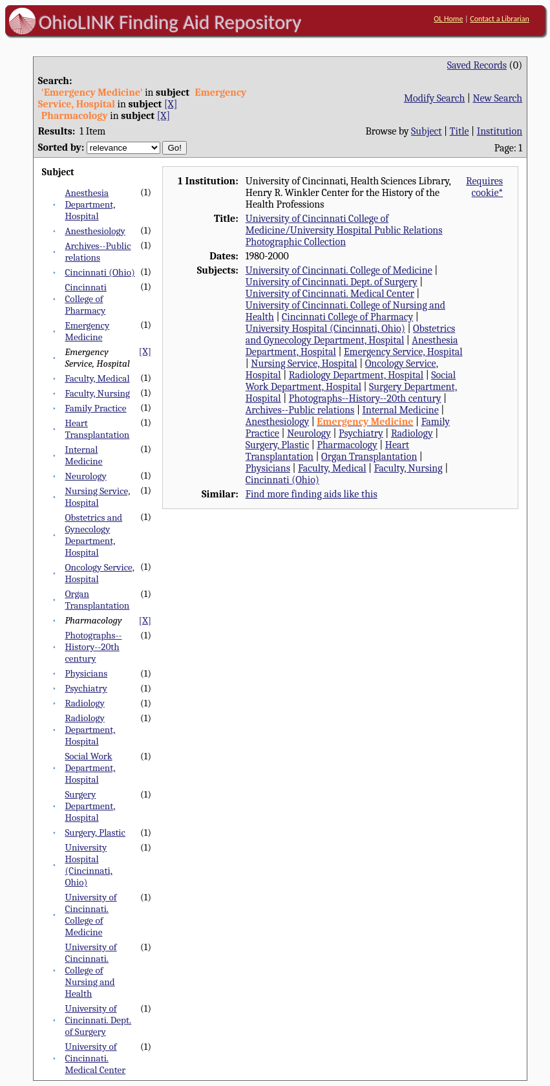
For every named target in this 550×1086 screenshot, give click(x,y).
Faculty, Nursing (97, 393)
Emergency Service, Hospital (403, 352)
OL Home (448, 18)
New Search (497, 98)
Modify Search (434, 98)
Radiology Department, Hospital (90, 729)
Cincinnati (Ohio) (99, 272)
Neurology (85, 476)
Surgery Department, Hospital (90, 805)
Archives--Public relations (98, 251)
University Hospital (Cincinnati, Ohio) (88, 865)
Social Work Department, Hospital (90, 767)
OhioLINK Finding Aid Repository (170, 22)
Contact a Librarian (499, 18)
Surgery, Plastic (95, 832)
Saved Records (477, 65)
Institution (500, 131)
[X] (170, 104)
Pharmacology (347, 445)
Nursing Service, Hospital (97, 496)
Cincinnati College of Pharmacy (85, 298)
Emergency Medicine (87, 331)
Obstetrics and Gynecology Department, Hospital (93, 535)
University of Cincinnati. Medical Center (95, 1058)
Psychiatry (86, 688)
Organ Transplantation (97, 599)
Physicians (86, 673)
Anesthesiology (95, 231)
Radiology (84, 703)
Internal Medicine (83, 455)
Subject (426, 131)
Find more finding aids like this (311, 494)
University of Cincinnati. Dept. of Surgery (98, 1020)
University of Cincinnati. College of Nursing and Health (90, 970)
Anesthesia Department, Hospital (90, 204)
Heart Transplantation (97, 428)
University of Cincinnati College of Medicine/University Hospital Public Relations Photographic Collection (344, 230)
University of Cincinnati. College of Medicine (90, 914)
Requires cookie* (484, 187)
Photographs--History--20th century (93, 646)
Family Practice (95, 408)
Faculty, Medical (97, 378)
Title (459, 131)
